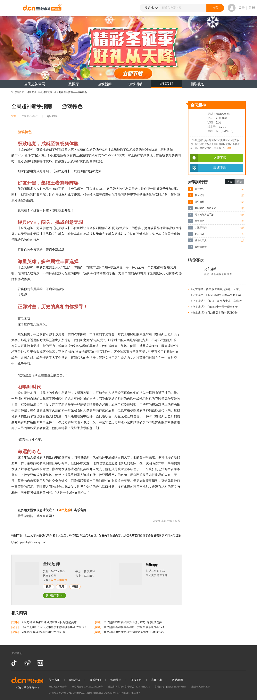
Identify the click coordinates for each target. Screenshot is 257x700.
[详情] (229, 148)
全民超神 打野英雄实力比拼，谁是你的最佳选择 (133, 622)
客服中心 (156, 679)
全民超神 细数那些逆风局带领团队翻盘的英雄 (49, 622)
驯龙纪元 (199, 195)
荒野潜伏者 (201, 247)
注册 (252, 7)
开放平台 (136, 679)
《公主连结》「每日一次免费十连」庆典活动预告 (220, 300)
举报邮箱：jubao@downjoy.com (170, 686)
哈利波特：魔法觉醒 (205, 208)
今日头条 (40, 663)
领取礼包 (197, 84)
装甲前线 (199, 201)
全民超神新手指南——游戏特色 (70, 92)
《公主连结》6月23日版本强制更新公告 (213, 312)
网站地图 (177, 679)
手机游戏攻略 (45, 92)
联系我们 (95, 679)
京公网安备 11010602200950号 (87, 686)
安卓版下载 (54, 595)
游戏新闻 (105, 84)
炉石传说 (199, 234)
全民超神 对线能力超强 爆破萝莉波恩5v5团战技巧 (134, 632)
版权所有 (135, 692)
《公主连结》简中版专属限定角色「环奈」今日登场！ (222, 289)
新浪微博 (27, 663)
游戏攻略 (166, 84)
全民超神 (64, 510)
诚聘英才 (115, 679)
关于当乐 (54, 679)
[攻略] (15, 622)
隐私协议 (74, 679)
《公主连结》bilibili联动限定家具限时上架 (215, 295)
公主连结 (199, 221)
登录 (241, 7)
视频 (48, 586)
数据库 (73, 84)
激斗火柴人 (201, 240)
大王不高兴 (201, 227)
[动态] (15, 627)
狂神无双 (199, 188)
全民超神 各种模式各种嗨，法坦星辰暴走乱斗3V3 (134, 627)
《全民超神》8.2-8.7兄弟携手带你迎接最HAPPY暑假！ (54, 627)
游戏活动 (135, 84)
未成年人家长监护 (200, 686)
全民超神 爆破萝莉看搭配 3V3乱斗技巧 (44, 632)
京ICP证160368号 (58, 686)
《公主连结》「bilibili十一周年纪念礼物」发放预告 (221, 306)
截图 (75, 586)
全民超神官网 (34, 84)
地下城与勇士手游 (204, 214)
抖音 (14, 663)
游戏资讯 (31, 92)
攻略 (61, 586)
